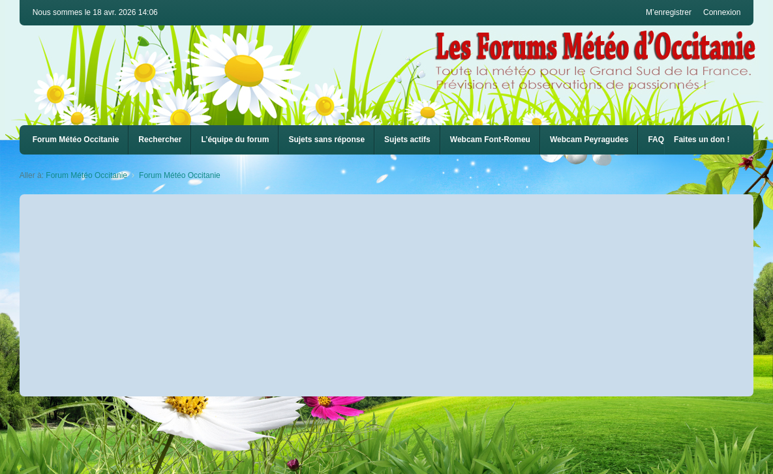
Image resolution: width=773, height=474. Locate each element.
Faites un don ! (701, 139)
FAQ (656, 139)
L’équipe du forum (235, 139)
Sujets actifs (407, 139)
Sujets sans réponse (326, 139)
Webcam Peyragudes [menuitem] (589, 139)
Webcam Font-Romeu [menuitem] (490, 139)
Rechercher (159, 139)
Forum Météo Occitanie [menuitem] (76, 139)
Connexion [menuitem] (721, 12)
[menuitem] (490, 140)
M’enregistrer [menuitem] (668, 12)
